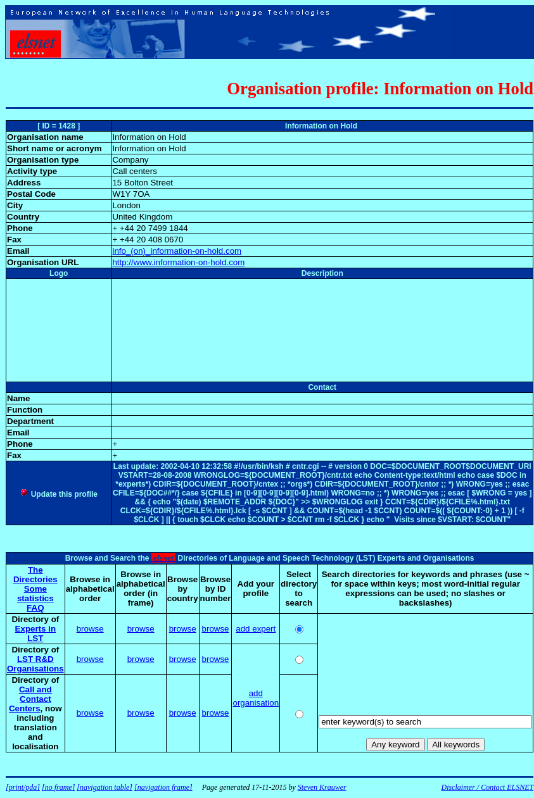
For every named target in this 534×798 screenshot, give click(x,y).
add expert (256, 628)
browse (90, 628)
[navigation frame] (163, 787)
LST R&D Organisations (35, 663)
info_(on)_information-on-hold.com (176, 251)
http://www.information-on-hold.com (178, 262)
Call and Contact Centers (30, 699)
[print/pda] (23, 787)
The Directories (35, 574)
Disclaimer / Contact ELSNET (487, 787)
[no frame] (58, 787)
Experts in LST (35, 633)
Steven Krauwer (322, 787)
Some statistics (35, 593)
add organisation (255, 698)
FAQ (35, 608)
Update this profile (59, 494)
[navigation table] (104, 787)
